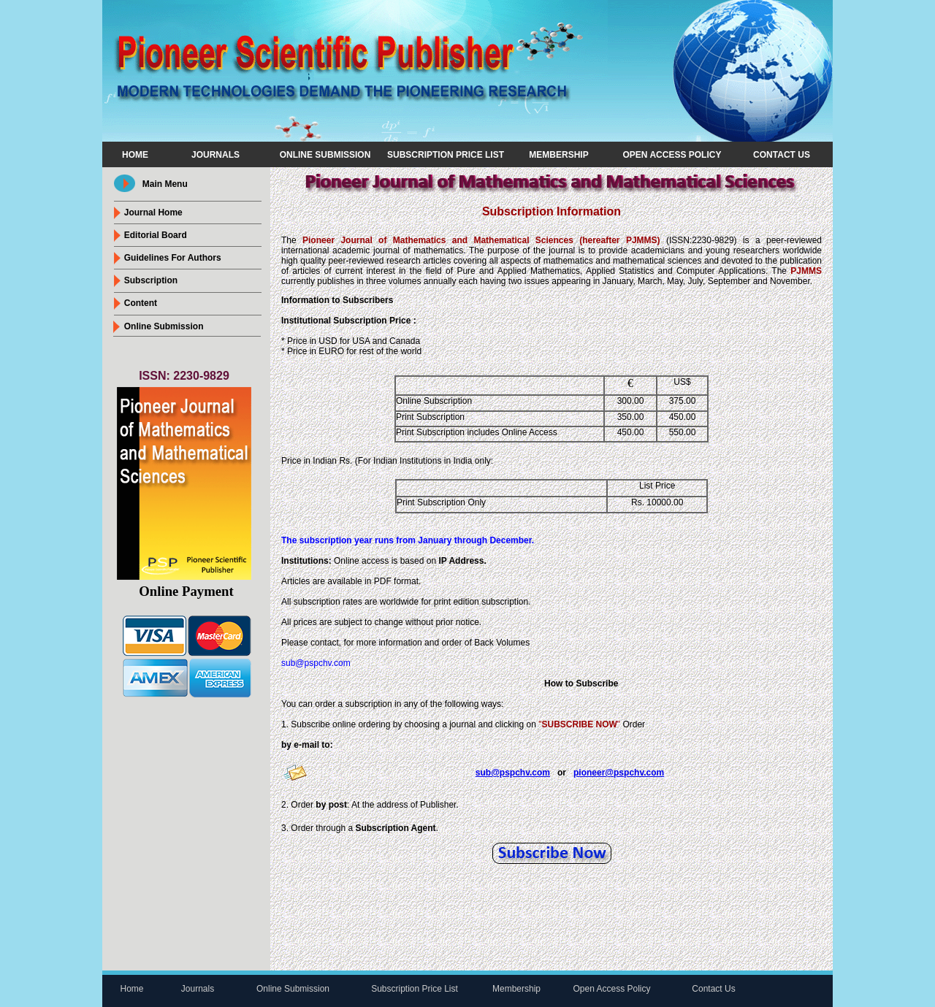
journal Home (153, 212)
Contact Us (781, 155)
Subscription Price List (445, 155)
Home (135, 155)
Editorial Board (155, 235)
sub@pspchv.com (316, 663)
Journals (215, 155)
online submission (164, 326)
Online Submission (325, 155)
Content (140, 303)
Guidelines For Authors (172, 258)
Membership (558, 155)
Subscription (151, 280)
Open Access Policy (672, 155)
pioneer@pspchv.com (618, 772)
